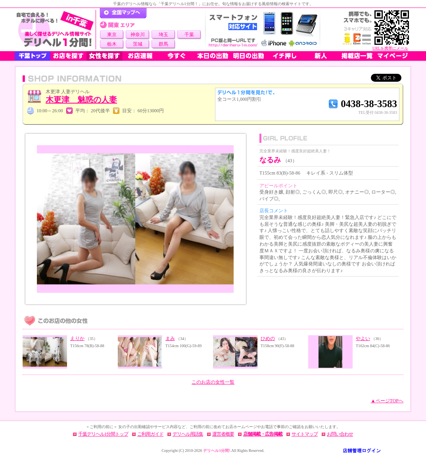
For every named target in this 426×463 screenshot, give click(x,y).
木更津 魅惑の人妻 (81, 99)
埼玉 (163, 34)
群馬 (163, 44)
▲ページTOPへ (387, 400)
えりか (77, 338)
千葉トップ (32, 56)
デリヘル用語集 (188, 434)
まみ (170, 338)
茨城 (137, 44)
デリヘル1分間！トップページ (123, 13)
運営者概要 (223, 434)
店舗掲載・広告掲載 (262, 434)
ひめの (268, 338)
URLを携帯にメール (390, 48)
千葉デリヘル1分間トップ (103, 434)
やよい (363, 338)
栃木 (112, 44)
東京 (112, 34)
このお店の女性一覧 (213, 382)
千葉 (189, 34)
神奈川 (137, 34)
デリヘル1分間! (216, 450)
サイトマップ (305, 434)
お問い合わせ (340, 434)
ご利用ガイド (150, 434)
